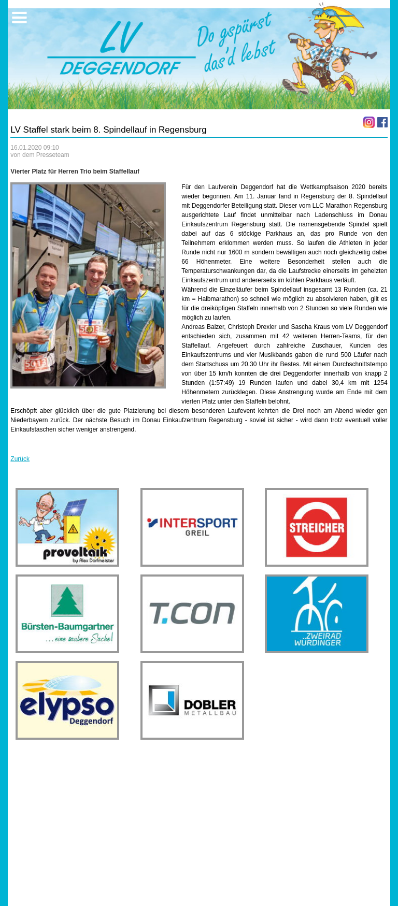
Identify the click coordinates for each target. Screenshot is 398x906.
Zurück (20, 459)
